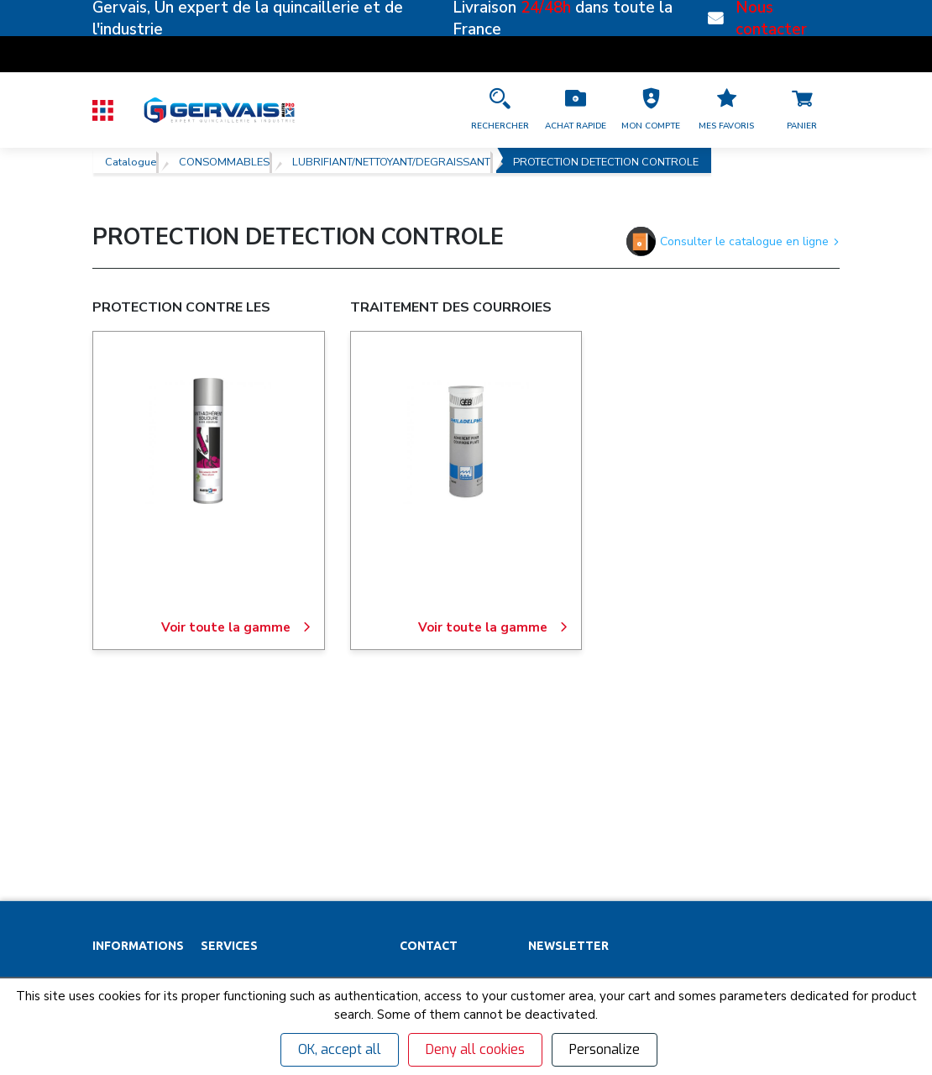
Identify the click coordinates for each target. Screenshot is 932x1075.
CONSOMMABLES (224, 160)
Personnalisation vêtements (274, 875)
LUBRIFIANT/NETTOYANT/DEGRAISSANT (391, 160)
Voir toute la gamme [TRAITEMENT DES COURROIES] (493, 627)
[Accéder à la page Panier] (802, 110)
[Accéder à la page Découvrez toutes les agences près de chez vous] (455, 817)
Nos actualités (129, 875)
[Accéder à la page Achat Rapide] (575, 110)
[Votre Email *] (625, 839)
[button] (651, 110)
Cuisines (223, 904)
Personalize (604, 1049)
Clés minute (232, 816)
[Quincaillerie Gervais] (218, 110)
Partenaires (122, 787)
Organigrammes (242, 845)
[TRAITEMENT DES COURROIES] (466, 441)
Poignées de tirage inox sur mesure (292, 963)
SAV (211, 787)
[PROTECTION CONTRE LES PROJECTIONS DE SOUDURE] (208, 441)
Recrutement (126, 845)
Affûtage (224, 934)
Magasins (117, 816)
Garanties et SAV (135, 904)
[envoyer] (781, 839)
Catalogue (130, 160)
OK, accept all (339, 1049)
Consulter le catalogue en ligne (733, 241)
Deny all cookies (475, 1049)
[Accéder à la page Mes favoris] (726, 110)
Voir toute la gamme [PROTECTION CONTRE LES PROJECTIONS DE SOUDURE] (236, 627)
